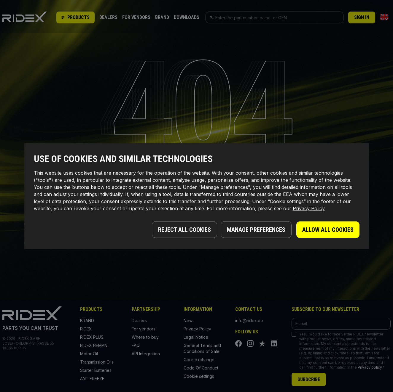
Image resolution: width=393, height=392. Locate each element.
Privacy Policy (309, 209)
